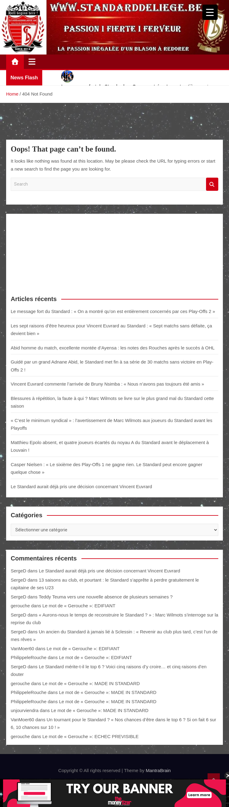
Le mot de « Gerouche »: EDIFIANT (78, 605)
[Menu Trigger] (210, 12)
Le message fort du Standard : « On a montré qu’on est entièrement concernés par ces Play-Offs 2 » (113, 311)
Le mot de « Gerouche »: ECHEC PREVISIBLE (90, 736)
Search (212, 184)
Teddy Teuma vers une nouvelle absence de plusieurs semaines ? (106, 596)
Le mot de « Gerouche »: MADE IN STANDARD (91, 683)
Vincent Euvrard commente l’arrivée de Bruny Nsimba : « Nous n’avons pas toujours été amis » (107, 384)
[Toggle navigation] (32, 62)
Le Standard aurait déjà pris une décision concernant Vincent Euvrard (81, 486)
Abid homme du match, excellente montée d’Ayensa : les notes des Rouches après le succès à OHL (113, 347)
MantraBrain (158, 770)
